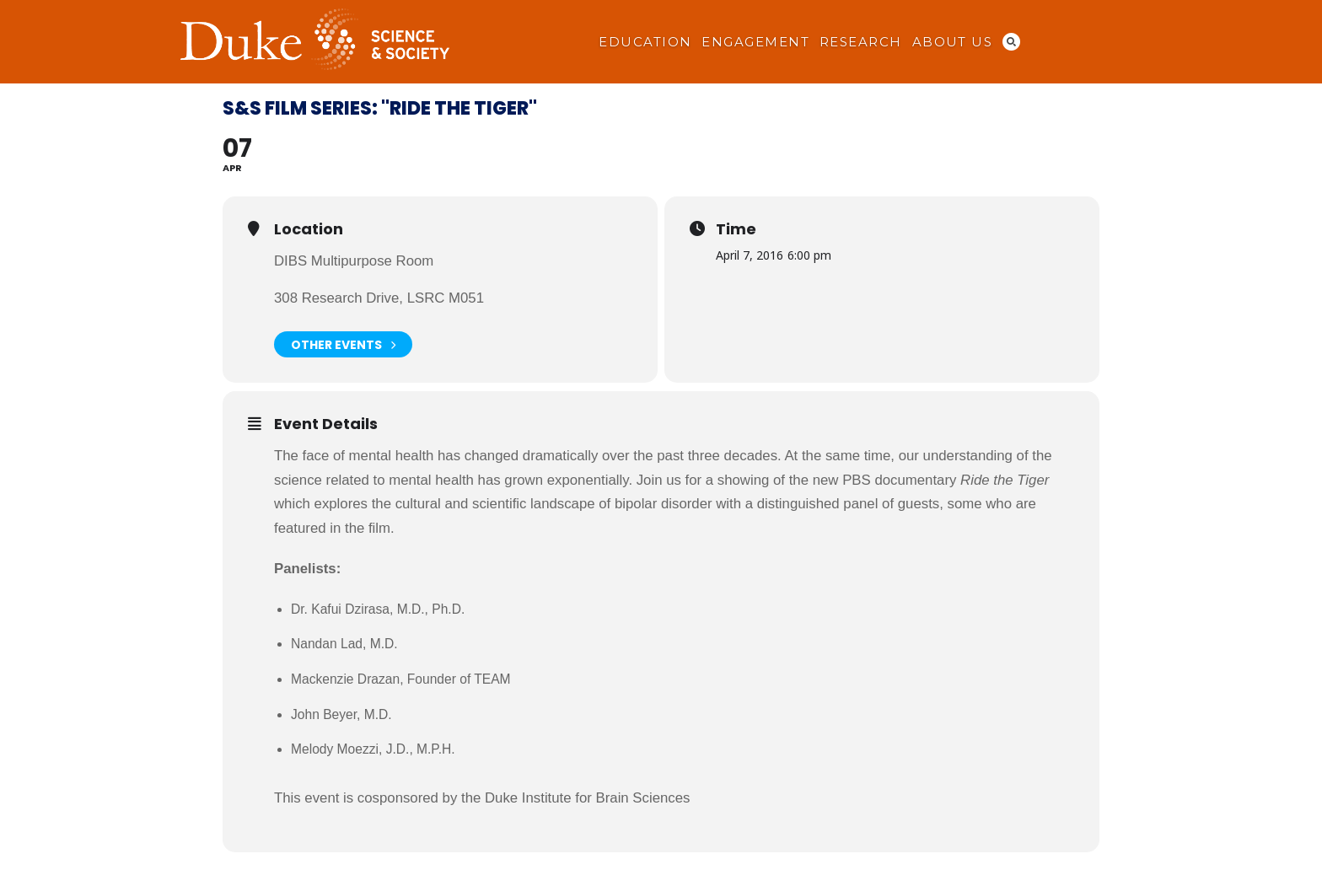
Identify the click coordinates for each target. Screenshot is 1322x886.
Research (861, 42)
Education (645, 42)
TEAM (492, 679)
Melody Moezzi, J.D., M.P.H (371, 749)
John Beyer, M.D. (341, 714)
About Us (952, 42)
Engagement (755, 42)
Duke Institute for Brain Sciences (587, 798)
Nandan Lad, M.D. (344, 643)
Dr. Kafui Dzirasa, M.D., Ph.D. (378, 609)
